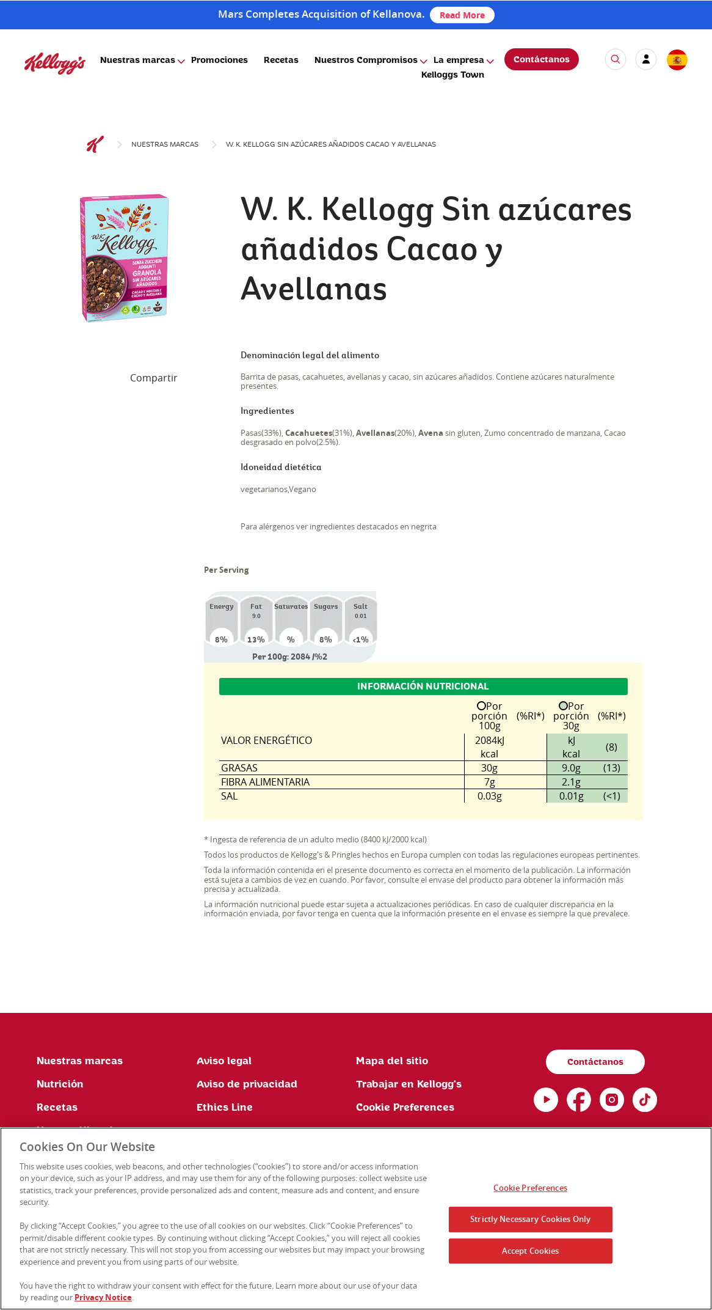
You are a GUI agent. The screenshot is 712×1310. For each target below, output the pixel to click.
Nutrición (60, 1084)
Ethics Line (225, 1108)
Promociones (219, 60)
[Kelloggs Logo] (95, 145)
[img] (54, 63)
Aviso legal (224, 1061)
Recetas (281, 60)
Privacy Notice (103, 1297)
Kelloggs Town (452, 75)
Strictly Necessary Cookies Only (530, 1218)
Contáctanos (542, 60)
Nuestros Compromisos (366, 60)
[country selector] (677, 61)
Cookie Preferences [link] (405, 1108)
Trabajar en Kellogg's (409, 1084)
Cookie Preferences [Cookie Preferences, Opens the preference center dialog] (530, 1188)
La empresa (459, 60)
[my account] (646, 59)
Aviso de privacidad (247, 1084)
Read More (462, 15)
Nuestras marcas (137, 60)
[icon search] (616, 59)
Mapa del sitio (392, 1061)
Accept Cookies (530, 1250)
